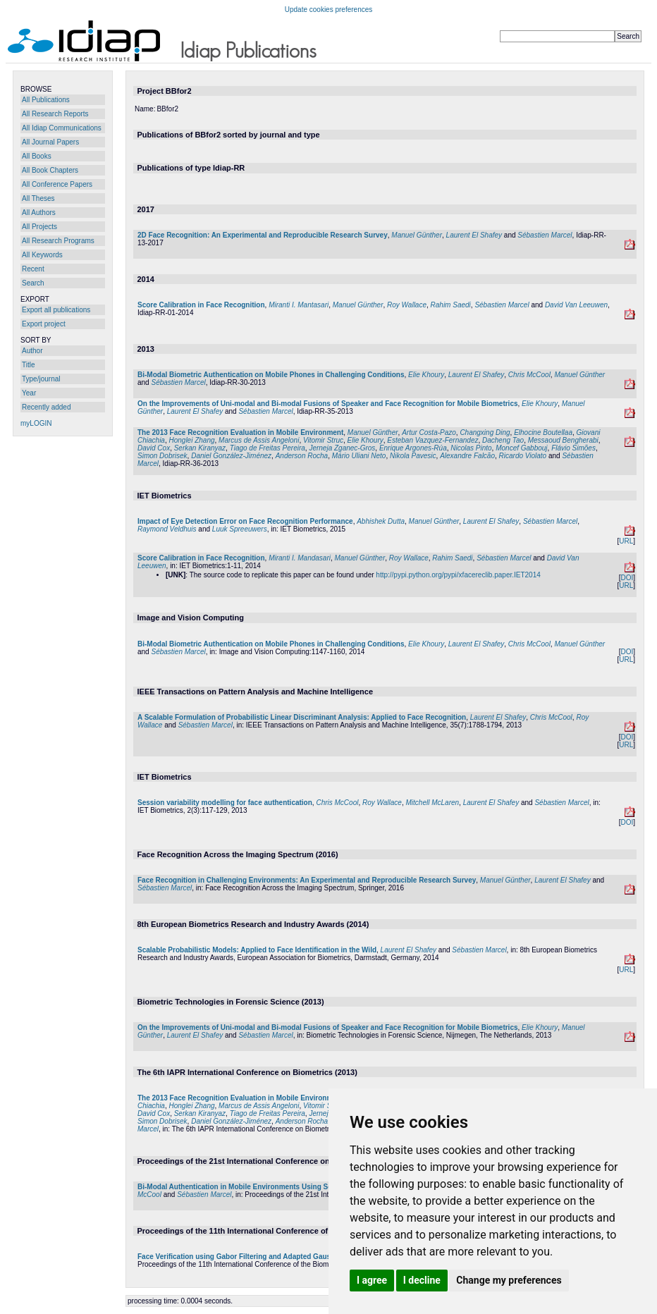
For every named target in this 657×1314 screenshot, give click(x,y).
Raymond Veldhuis (167, 529)
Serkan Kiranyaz (200, 448)
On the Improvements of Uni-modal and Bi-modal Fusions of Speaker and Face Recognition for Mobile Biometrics (327, 403)
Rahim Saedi (451, 305)
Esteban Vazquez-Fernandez (432, 440)
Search (33, 283)
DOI (626, 578)
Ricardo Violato (523, 456)
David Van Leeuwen (576, 305)
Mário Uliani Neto (359, 456)
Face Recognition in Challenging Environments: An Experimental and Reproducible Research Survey (306, 880)
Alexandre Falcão (467, 456)
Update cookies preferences (329, 9)
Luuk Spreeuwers (239, 529)
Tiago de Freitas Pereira (267, 448)
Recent (33, 269)
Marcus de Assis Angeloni (259, 440)
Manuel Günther (416, 235)
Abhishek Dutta (381, 521)
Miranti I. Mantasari (298, 305)
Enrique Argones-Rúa (413, 448)
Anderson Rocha (302, 456)
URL (626, 541)
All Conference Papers (57, 184)
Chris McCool (529, 375)
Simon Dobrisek (162, 456)
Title (28, 365)
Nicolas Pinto (470, 448)
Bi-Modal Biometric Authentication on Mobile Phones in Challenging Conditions (271, 375)
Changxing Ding (485, 432)
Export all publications (56, 310)
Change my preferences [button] (508, 1280)
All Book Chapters (50, 170)
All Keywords (42, 255)
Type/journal (41, 379)
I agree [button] (372, 1280)
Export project (44, 324)
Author (32, 351)
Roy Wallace (406, 305)
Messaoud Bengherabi (563, 440)
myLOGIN (35, 423)
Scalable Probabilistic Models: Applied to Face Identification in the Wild (256, 950)
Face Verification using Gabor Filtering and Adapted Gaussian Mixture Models (267, 1256)
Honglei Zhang (191, 440)
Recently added (46, 407)
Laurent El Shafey (474, 235)
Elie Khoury (426, 375)
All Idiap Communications (62, 128)
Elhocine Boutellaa (543, 432)
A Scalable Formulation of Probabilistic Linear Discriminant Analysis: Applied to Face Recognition (301, 717)
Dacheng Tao (503, 440)
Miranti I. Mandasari (300, 558)
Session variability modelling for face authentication (224, 802)
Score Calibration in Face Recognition (201, 305)
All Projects (39, 227)
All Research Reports (55, 114)
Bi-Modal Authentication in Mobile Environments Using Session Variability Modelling (278, 1187)
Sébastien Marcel (544, 235)
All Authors (39, 212)
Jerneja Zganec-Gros (342, 448)
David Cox (153, 448)
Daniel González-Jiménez (231, 456)
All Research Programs (58, 241)
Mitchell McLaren (433, 802)
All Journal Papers (50, 142)
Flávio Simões (573, 448)
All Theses (38, 198)
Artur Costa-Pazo (429, 432)
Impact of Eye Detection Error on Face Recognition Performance (245, 521)
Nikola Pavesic (413, 456)
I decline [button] (422, 1280)
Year (29, 393)
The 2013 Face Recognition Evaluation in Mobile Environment (240, 432)
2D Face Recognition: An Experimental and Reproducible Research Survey (262, 235)
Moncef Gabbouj (521, 448)
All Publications (46, 100)
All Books (36, 156)
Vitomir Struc (323, 440)
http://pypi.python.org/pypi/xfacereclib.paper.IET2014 (458, 575)
